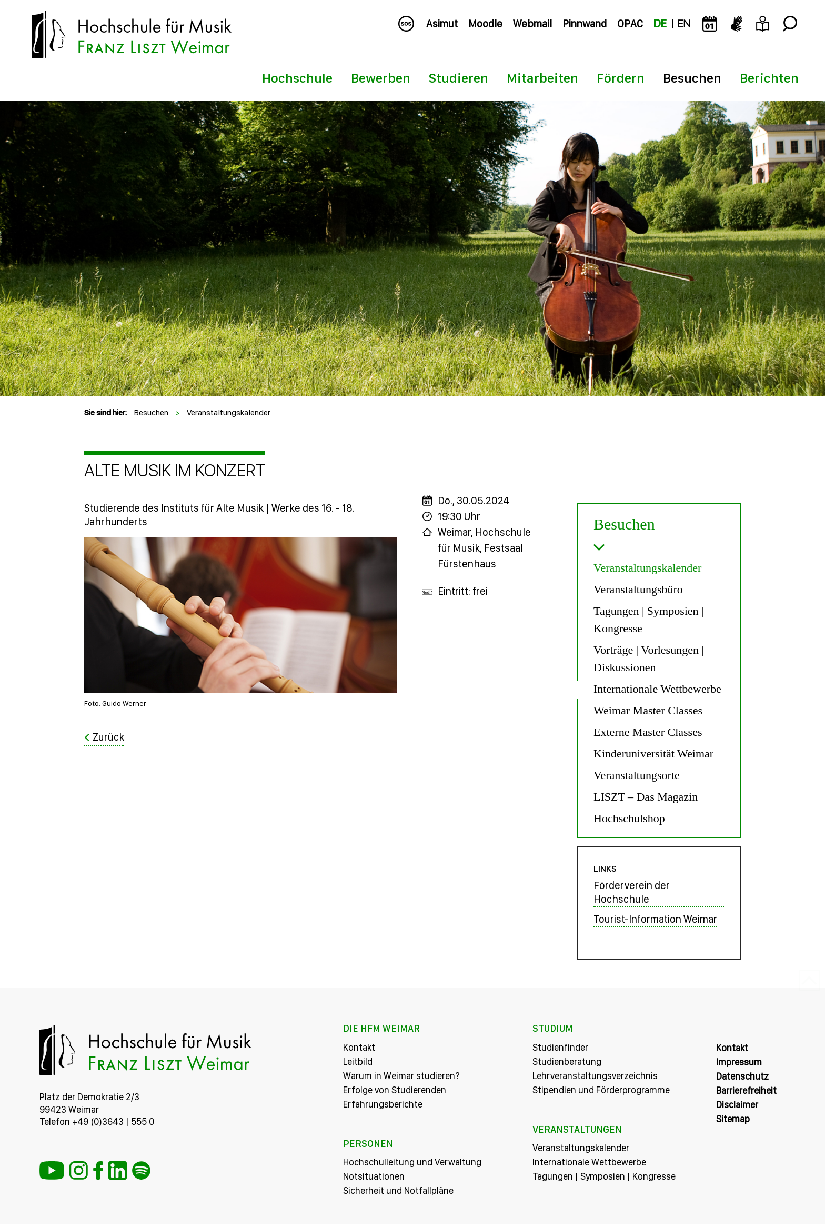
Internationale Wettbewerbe (657, 688)
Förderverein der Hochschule (631, 896)
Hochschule (297, 78)
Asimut (442, 23)
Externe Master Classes (647, 732)
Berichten (769, 78)
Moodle (485, 23)
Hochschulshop (629, 818)
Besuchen (692, 78)
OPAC (630, 23)
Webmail (532, 23)
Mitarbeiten (542, 78)
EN (683, 23)
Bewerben (380, 78)
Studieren (458, 78)
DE (660, 23)
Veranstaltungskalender (228, 412)
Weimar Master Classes (647, 710)
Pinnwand (584, 23)
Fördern (621, 78)
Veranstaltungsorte (636, 775)
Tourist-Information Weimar (655, 922)
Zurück (108, 737)
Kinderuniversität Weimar (653, 753)
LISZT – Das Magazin (645, 796)
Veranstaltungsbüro (638, 589)
